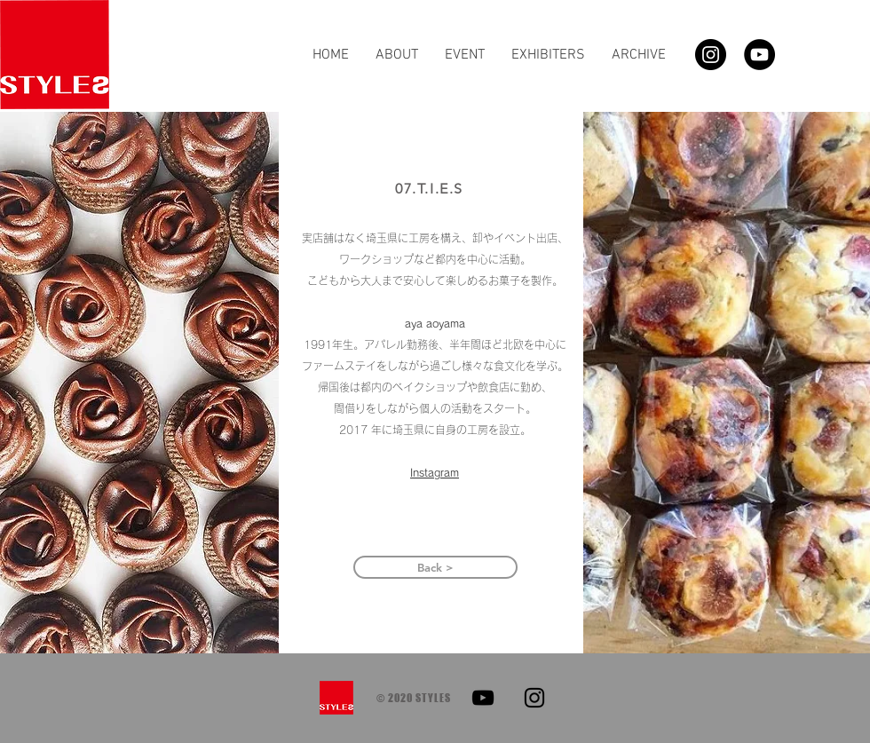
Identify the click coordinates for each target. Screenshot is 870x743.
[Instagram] (710, 54)
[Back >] (435, 567)
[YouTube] (759, 54)
